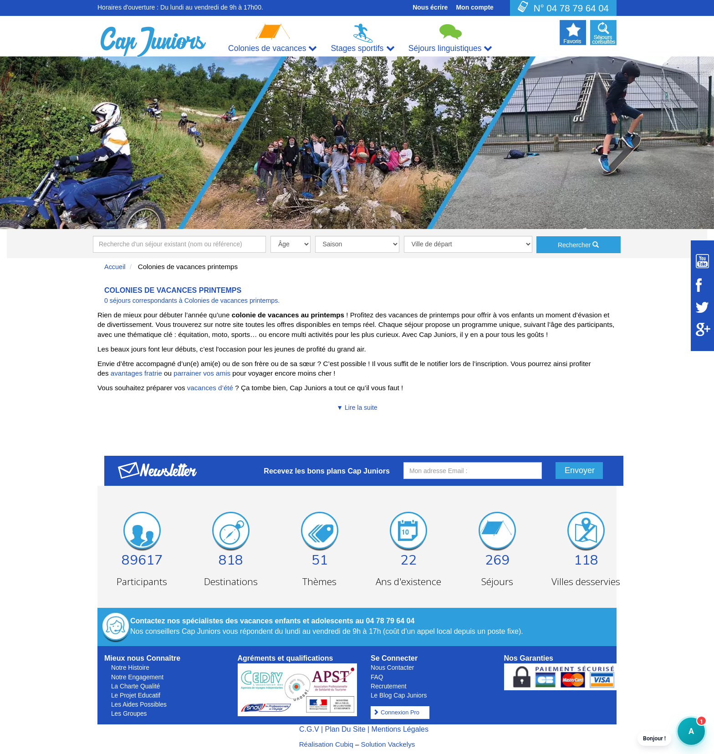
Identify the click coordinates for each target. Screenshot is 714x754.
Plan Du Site (345, 729)
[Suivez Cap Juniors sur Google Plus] (702, 329)
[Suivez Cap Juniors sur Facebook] (702, 285)
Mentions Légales (400, 729)
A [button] (686, 735)
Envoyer (580, 470)
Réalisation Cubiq (326, 744)
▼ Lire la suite (357, 407)
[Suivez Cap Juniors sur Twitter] (702, 307)
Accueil (115, 266)
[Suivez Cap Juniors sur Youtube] (702, 261)
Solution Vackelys (388, 744)
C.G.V (309, 729)
